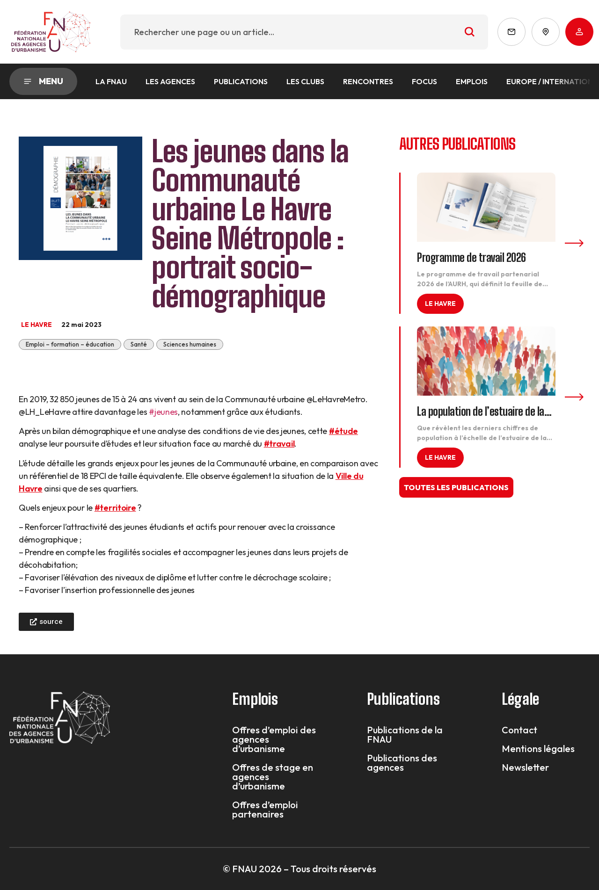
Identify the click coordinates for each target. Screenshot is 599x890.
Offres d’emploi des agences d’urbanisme (274, 739)
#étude (343, 431)
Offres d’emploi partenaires (265, 809)
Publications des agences (402, 762)
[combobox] (304, 32)
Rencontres (368, 81)
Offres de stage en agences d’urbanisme (272, 777)
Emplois (472, 81)
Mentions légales (538, 748)
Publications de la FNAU (405, 734)
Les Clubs (305, 81)
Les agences (170, 81)
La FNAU (111, 81)
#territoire (115, 507)
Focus (424, 81)
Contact (519, 730)
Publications (241, 81)
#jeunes (163, 411)
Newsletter (525, 767)
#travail (279, 443)
